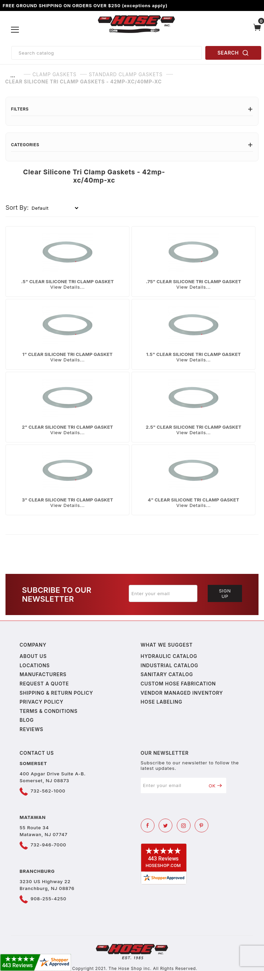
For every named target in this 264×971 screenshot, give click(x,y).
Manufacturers (43, 674)
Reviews (31, 729)
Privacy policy (42, 702)
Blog (27, 720)
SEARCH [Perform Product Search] (233, 52)
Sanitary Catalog (167, 674)
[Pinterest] (201, 825)
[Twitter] (165, 825)
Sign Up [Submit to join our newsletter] (225, 593)
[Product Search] (106, 53)
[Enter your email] (163, 593)
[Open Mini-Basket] (257, 29)
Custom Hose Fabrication (178, 683)
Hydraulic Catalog (169, 656)
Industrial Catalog (169, 665)
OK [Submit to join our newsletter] (215, 785)
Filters (132, 109)
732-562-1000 (48, 791)
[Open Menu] (15, 29)
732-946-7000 (48, 844)
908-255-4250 (48, 898)
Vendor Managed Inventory (182, 693)
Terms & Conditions (49, 711)
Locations (35, 665)
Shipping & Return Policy (56, 693)
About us (33, 656)
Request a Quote (44, 683)
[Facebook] (147, 825)
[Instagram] (184, 825)
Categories (132, 144)
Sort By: (17, 207)
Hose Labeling (161, 702)
